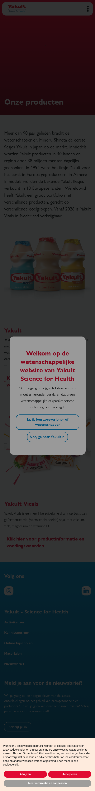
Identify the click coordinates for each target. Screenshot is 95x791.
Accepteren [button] (69, 774)
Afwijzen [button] (25, 774)
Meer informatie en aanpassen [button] (47, 783)
